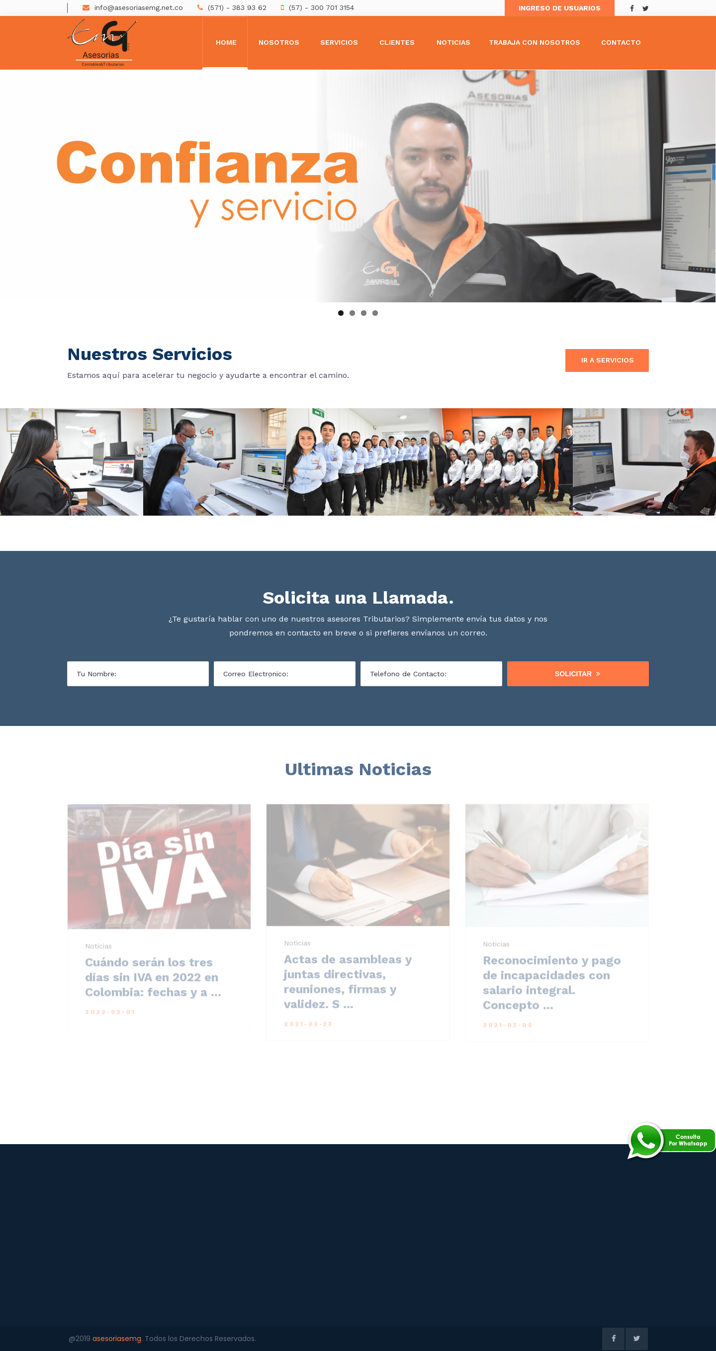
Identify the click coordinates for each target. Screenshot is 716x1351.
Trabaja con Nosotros (534, 42)
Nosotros (279, 42)
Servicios (339, 42)
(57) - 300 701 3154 (321, 7)
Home (226, 42)
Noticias (453, 42)
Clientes (397, 42)
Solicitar (577, 674)
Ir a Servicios (607, 360)
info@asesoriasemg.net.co (138, 7)
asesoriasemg (116, 1339)
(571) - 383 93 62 (237, 7)
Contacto (621, 42)
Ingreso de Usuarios (560, 8)
